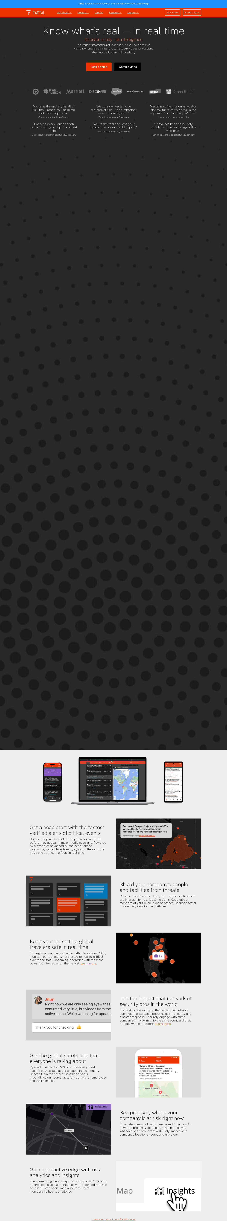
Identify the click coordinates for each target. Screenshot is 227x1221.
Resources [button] (115, 12)
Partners (99, 12)
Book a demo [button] (172, 12)
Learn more (88, 963)
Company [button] (133, 12)
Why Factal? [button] (64, 12)
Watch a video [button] (128, 66)
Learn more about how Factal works (114, 1219)
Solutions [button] (83, 12)
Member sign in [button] (192, 12)
